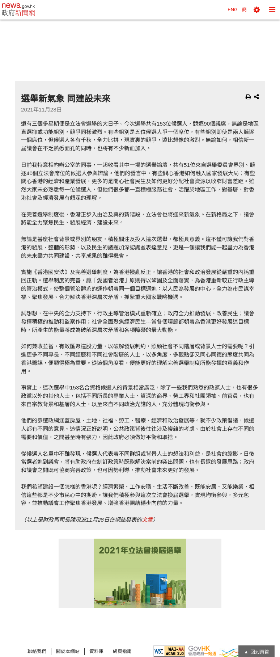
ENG (233, 9)
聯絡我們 (36, 651)
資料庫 (96, 651)
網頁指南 (122, 651)
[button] (256, 9)
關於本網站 (68, 651)
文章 (147, 520)
